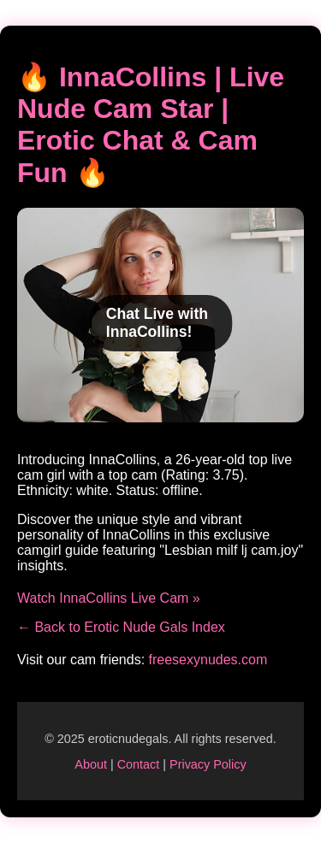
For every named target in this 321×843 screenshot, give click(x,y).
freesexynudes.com (208, 659)
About (90, 764)
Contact (138, 764)
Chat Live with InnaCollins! (157, 322)
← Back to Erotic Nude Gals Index (121, 627)
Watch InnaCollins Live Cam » (108, 598)
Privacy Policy (208, 764)
